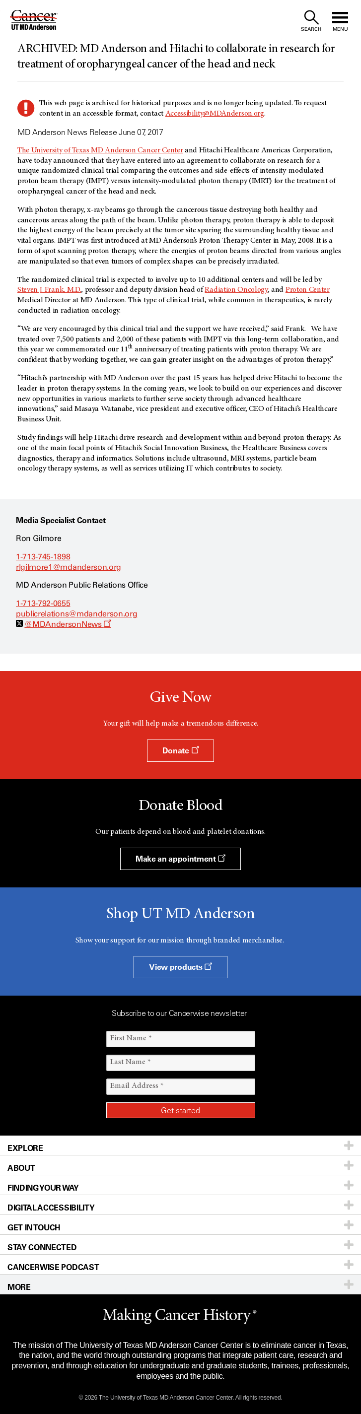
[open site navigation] (340, 21)
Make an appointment (180, 859)
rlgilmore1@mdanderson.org (68, 567)
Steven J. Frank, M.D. (49, 290)
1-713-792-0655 (43, 603)
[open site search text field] (311, 21)
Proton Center (308, 290)
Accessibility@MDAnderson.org (214, 114)
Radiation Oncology (236, 290)
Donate (180, 750)
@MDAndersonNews (67, 624)
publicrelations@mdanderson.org (76, 613)
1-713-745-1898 (43, 556)
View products (180, 967)
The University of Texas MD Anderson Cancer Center (100, 150)
